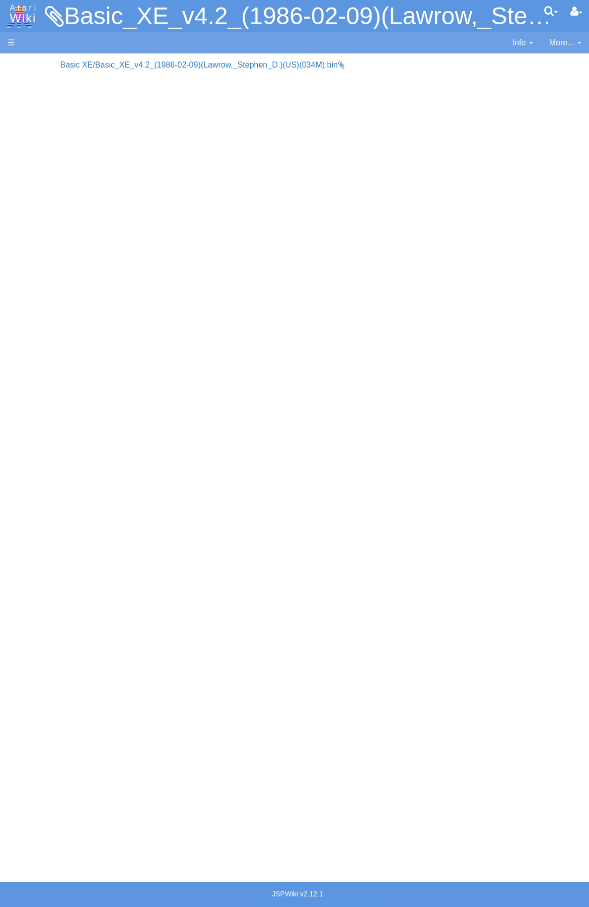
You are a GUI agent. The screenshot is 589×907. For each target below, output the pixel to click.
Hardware (25, 82)
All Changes (29, 184)
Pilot (35, 374)
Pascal (40, 362)
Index (17, 218)
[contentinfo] (523, 43)
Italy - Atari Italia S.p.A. (68, 714)
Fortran (41, 304)
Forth (37, 293)
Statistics (24, 801)
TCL (35, 408)
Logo (37, 339)
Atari (21, 14)
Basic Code (48, 494)
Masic (38, 350)
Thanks (21, 777)
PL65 (37, 385)
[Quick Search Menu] (551, 11)
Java (36, 316)
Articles (21, 65)
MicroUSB (26, 167)
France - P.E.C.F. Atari (67, 680)
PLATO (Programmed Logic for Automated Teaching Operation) (63, 611)
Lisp (35, 327)
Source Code (51, 471)
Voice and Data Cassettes (54, 537)
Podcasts (24, 640)
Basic (37, 270)
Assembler (47, 258)
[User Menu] (576, 12)
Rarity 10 (24, 789)
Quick (38, 396)
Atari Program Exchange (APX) (63, 554)
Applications (29, 116)
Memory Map (31, 133)
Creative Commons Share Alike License (50, 847)
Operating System (60, 459)
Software (23, 99)
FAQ (16, 201)
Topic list (23, 150)
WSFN (39, 419)
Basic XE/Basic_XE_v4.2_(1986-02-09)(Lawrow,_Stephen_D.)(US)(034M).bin (272, 65)
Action (39, 247)
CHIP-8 (41, 431)
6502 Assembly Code (66, 482)
